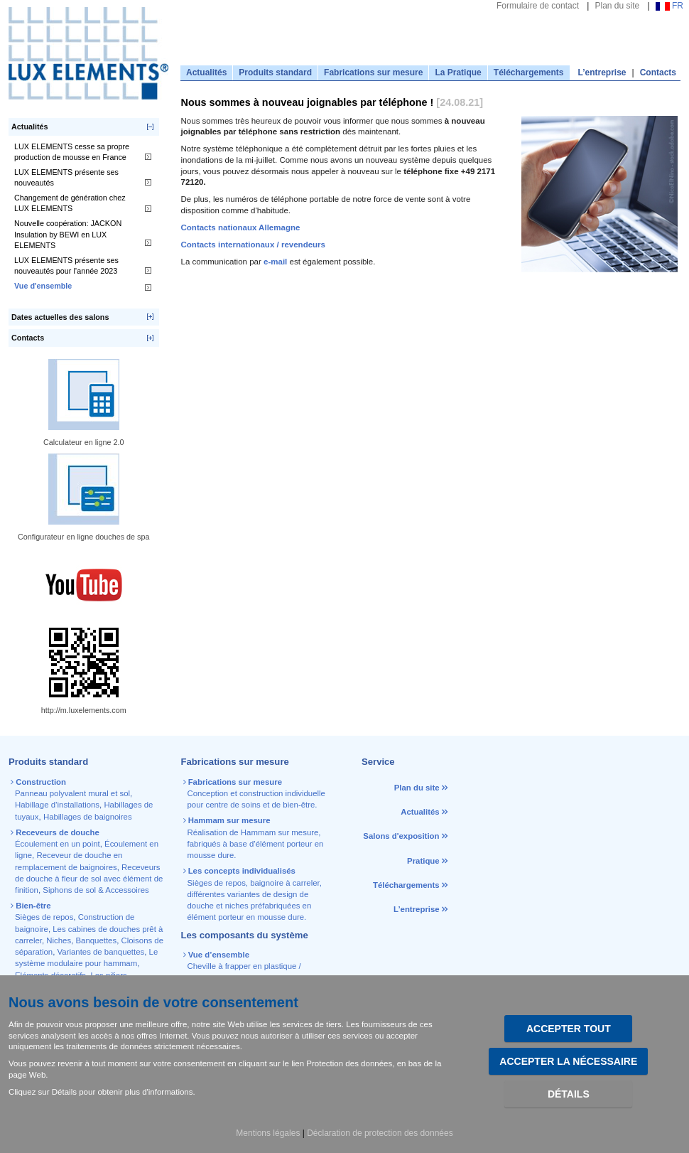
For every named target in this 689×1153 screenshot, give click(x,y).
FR (669, 6)
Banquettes (96, 940)
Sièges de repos (44, 917)
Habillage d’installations (57, 804)
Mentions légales (268, 1133)
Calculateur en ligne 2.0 (83, 442)
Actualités (206, 72)
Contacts (658, 72)
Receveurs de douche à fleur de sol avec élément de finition (89, 879)
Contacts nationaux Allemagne (240, 227)
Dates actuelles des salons (60, 317)
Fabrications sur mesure (373, 72)
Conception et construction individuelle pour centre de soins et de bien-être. (255, 794)
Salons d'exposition (402, 836)
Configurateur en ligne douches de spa (83, 536)
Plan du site (617, 6)
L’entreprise (602, 72)
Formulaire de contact (538, 6)
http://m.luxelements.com (83, 710)
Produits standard (275, 72)
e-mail (276, 261)
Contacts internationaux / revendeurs (253, 244)
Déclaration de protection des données (379, 1133)
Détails (569, 1094)
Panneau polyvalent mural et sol (72, 793)
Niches (58, 940)
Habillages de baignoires (87, 817)
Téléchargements (529, 72)
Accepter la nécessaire (568, 1061)
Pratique (423, 861)
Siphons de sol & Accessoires (95, 890)
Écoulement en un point (57, 844)
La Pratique (458, 72)
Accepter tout (568, 1028)
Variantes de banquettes (101, 952)
